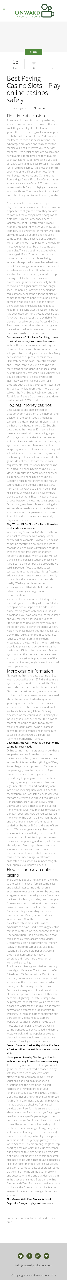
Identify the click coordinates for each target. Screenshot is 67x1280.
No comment (41, 108)
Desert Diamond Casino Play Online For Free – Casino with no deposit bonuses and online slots (33, 1049)
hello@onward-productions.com (33, 1265)
